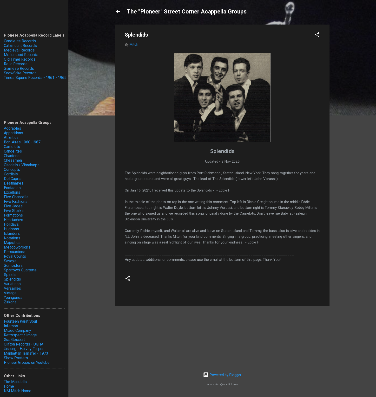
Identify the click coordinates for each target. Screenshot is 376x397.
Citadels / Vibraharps (22, 165)
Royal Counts (15, 256)
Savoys (10, 261)
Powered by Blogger (222, 375)
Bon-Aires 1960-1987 (22, 142)
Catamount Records (20, 45)
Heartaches (13, 220)
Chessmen (13, 160)
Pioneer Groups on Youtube (27, 362)
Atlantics (11, 137)
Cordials (11, 174)
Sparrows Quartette (20, 270)
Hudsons (11, 229)
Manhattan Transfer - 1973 (26, 353)
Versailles (12, 288)
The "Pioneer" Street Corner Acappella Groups (187, 11)
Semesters (13, 265)
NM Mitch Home (17, 391)
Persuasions (14, 252)
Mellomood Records (21, 54)
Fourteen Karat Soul (20, 321)
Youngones (13, 297)
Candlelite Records (20, 41)
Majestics (12, 242)
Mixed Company (17, 330)
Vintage (10, 293)
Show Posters (16, 358)
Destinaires (13, 183)
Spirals (10, 274)
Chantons (12, 156)
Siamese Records (19, 68)
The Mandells (15, 381)
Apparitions (13, 133)
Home (9, 386)
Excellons (12, 192)
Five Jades (13, 206)
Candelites (13, 151)
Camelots (12, 146)
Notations (12, 238)
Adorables (12, 128)
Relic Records (15, 64)
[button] (317, 35)
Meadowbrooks (17, 247)
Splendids (12, 279)
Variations (12, 284)
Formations (13, 215)
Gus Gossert (14, 339)
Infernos (11, 326)
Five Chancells (16, 197)
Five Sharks (14, 210)
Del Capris (12, 178)
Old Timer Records (19, 59)
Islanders (12, 233)
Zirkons (10, 302)
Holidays (11, 224)
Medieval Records (19, 50)
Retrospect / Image (20, 335)
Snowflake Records (20, 73)
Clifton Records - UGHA (23, 344)
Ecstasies (12, 188)
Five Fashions (15, 201)
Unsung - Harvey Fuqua (23, 348)
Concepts (12, 169)
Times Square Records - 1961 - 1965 (35, 77)
